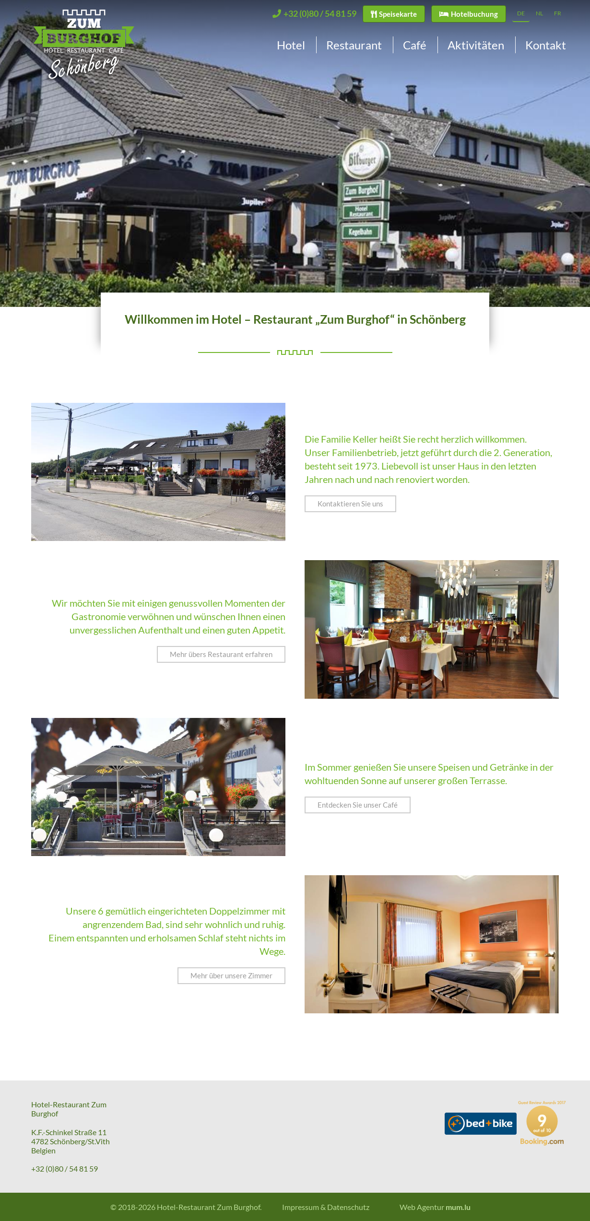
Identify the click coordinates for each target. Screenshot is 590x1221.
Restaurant (354, 45)
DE (521, 13)
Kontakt (545, 45)
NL (539, 13)
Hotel (291, 45)
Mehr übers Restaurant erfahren (221, 654)
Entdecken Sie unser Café (358, 804)
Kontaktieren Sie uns (350, 503)
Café (414, 45)
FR (557, 13)
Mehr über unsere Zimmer (231, 975)
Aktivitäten (476, 45)
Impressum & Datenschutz (325, 1206)
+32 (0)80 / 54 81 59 (64, 1168)
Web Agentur (422, 1206)
